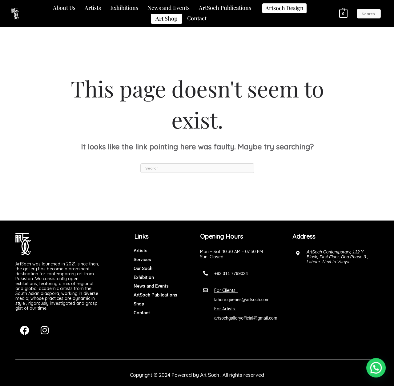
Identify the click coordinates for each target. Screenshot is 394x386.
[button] (64, 8)
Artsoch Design (284, 8)
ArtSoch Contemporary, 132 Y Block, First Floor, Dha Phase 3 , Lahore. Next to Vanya (337, 256)
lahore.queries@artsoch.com (241, 299)
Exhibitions (124, 7)
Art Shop (166, 18)
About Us (64, 7)
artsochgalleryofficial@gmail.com (245, 318)
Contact (197, 18)
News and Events (168, 7)
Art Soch (209, 375)
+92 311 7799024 (231, 273)
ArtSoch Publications (225, 7)
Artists (93, 7)
